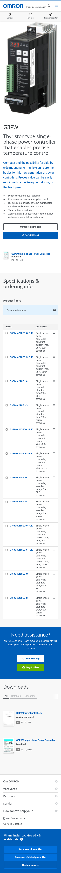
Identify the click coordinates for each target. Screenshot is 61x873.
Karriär (8, 803)
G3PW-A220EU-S (19, 405)
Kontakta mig (31, 658)
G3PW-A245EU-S (19, 501)
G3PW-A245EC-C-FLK (21, 429)
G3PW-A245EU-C (19, 477)
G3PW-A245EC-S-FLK (21, 453)
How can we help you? (18, 811)
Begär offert (30, 667)
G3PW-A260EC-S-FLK (21, 549)
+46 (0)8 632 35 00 (14, 818)
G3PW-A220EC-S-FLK (21, 357)
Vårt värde (10, 789)
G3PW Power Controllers (29, 713)
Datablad (16, 695)
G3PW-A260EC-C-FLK (21, 525)
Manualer (30, 695)
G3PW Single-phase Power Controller (35, 740)
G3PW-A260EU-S (19, 598)
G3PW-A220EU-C (19, 381)
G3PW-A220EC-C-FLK (21, 333)
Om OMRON (11, 781)
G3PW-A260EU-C (19, 574)
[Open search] (49, 6)
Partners (9, 796)
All (6, 695)
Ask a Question (12, 824)
